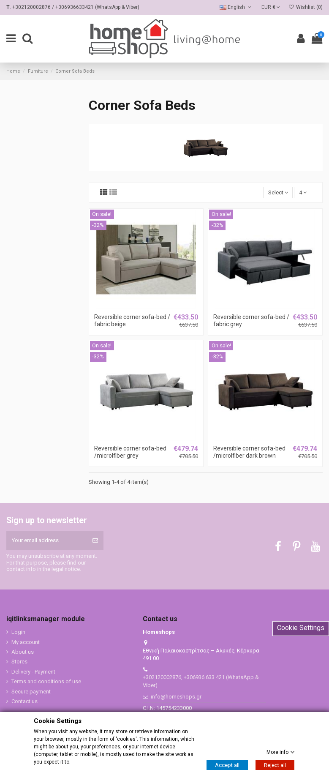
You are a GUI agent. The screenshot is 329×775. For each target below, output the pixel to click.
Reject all (275, 765)
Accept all (227, 765)
